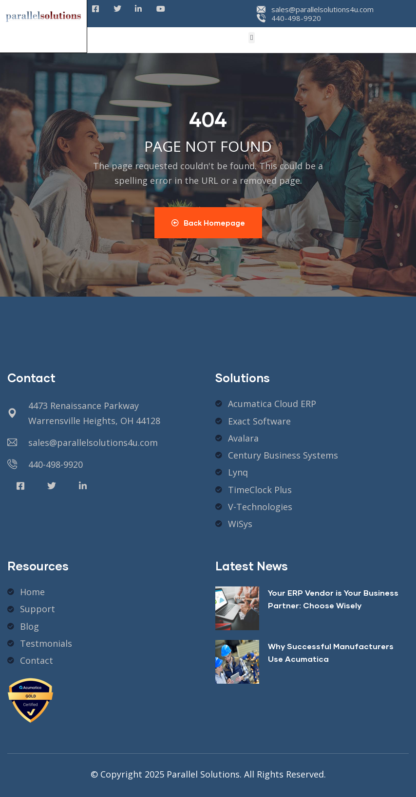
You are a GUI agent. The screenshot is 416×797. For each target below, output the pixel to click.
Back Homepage (208, 222)
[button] (251, 37)
